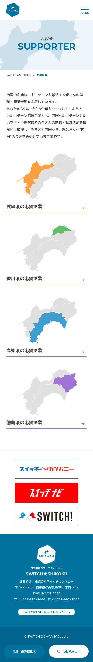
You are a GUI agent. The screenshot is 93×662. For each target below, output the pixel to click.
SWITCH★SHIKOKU (18, 75)
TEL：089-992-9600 (29, 599)
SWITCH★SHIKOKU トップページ (46, 612)
